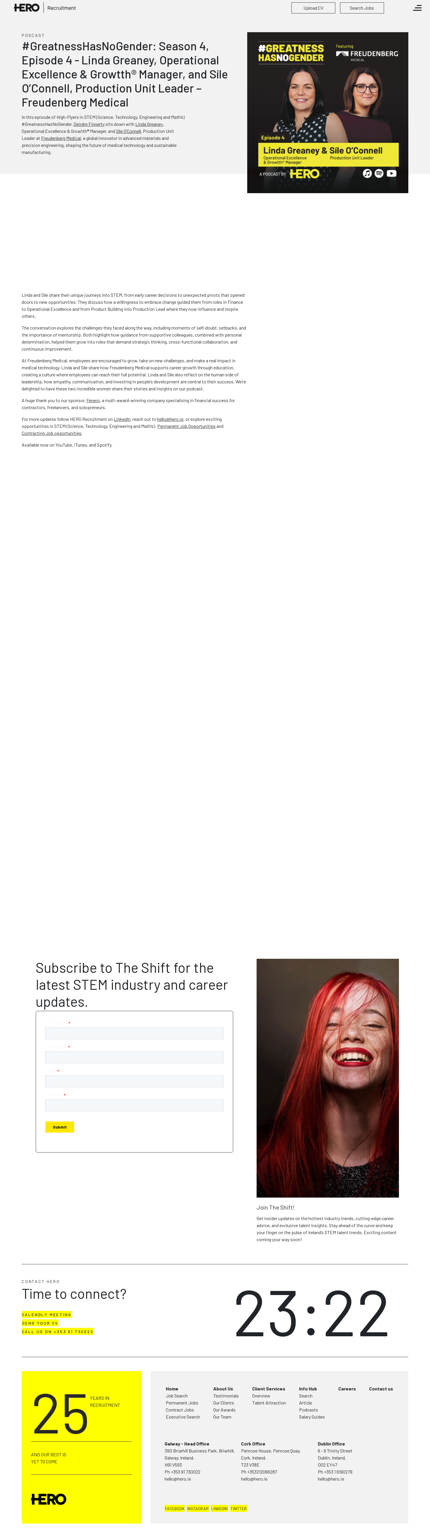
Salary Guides (312, 1385)
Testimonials (226, 1364)
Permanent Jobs (182, 1371)
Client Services (268, 1357)
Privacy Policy (36, 1517)
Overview (261, 1364)
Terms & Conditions (72, 1517)
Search (306, 1364)
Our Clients (223, 1371)
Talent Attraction (269, 1371)
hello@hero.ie (178, 1447)
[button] (313, 7)
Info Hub (308, 1357)
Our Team (222, 1385)
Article (305, 1371)
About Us (223, 1357)
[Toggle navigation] (417, 7)
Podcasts (308, 1378)
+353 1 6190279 (338, 1440)
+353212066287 (262, 1440)
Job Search (177, 1364)
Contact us (381, 1357)
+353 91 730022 (185, 1440)
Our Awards (224, 1378)
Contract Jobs (180, 1378)
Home (172, 1357)
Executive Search (183, 1385)
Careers (347, 1357)
